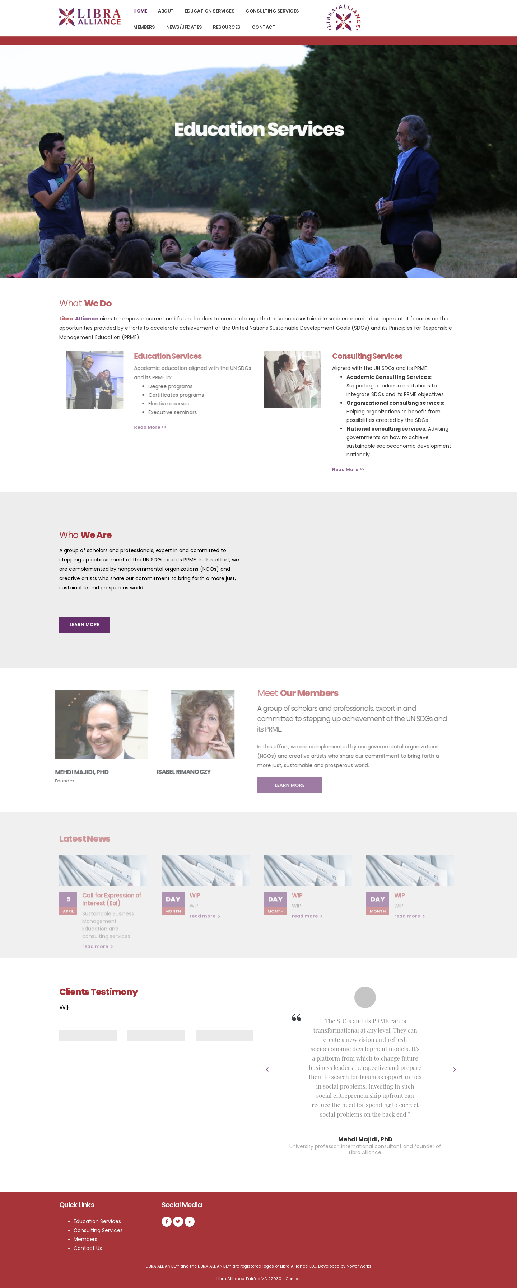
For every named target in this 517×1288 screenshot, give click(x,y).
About (166, 11)
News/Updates (184, 27)
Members (144, 27)
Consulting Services (272, 11)
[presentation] (267, 1069)
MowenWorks (359, 1266)
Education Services (209, 11)
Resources (227, 27)
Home (140, 11)
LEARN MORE (84, 624)
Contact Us (89, 1248)
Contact (264, 27)
